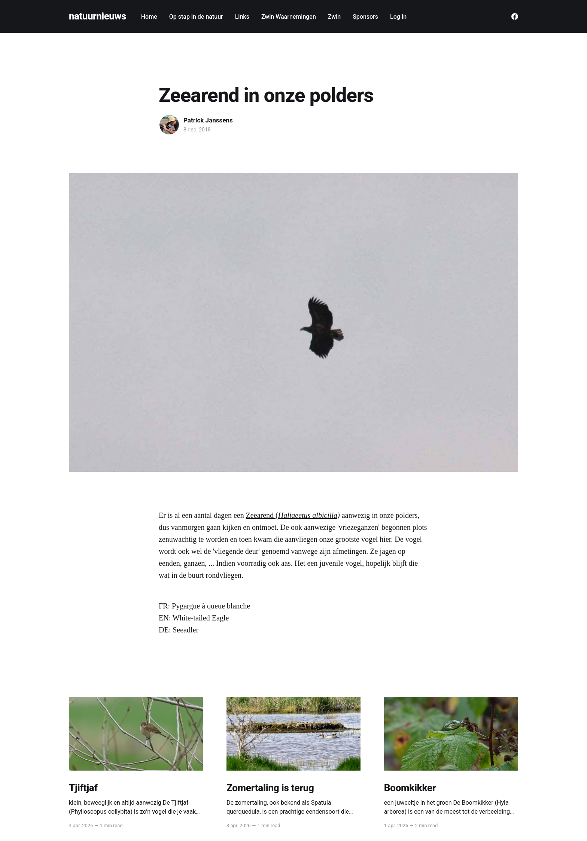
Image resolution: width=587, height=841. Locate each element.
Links (242, 16)
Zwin (334, 16)
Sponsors (365, 16)
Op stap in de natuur (196, 16)
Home (149, 16)
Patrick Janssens (208, 120)
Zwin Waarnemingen (288, 16)
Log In (398, 16)
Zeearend (261, 515)
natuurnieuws (97, 16)
